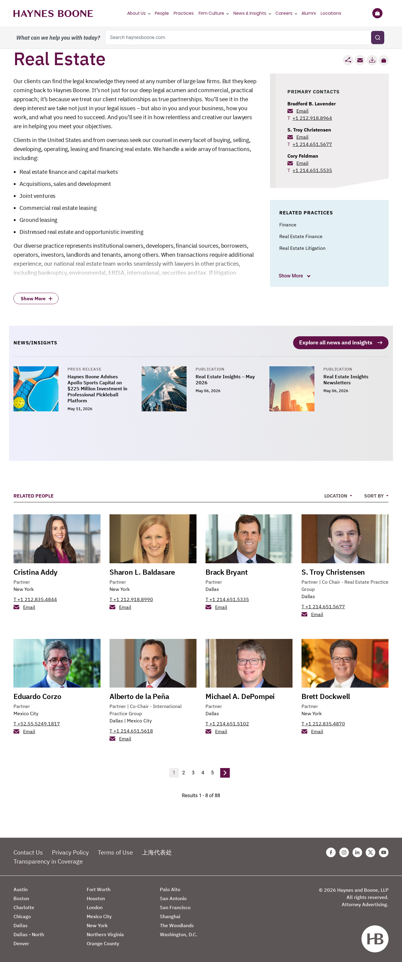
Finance (287, 225)
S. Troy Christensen (309, 130)
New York (24, 588)
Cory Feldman (302, 156)
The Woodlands (177, 925)
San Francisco (175, 907)
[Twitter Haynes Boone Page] (370, 852)
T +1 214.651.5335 (227, 598)
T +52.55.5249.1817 (37, 723)
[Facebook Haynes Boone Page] (331, 852)
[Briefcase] (377, 13)
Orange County (103, 943)
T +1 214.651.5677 (323, 606)
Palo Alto (170, 889)
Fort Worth (98, 889)
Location (336, 495)
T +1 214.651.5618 (131, 730)
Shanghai (170, 916)
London (95, 907)
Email (302, 111)
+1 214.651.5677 (312, 144)
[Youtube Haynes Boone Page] (383, 852)
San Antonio (173, 898)
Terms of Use (115, 852)
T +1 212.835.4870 (323, 723)
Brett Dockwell (326, 695)
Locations (331, 13)
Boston (21, 898)
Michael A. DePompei (240, 695)
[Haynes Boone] (53, 13)
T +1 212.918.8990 (131, 598)
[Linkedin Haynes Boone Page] (357, 852)
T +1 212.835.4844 (35, 598)
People (162, 13)
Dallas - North (29, 934)
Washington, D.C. (178, 934)
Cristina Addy (35, 571)
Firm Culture (211, 13)
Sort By (374, 495)
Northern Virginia (105, 934)
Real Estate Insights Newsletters (345, 379)
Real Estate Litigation (302, 248)
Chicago (22, 916)
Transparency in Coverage (48, 861)
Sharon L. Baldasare (142, 571)
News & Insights (249, 13)
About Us (136, 13)
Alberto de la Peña (139, 695)
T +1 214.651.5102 (227, 723)
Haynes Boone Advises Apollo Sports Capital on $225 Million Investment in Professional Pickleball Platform (97, 388)
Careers (283, 13)
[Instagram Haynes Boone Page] (344, 852)
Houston (96, 898)
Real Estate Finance (300, 236)
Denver (21, 943)
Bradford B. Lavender (311, 104)
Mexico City (26, 713)
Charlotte (24, 907)
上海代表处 (157, 852)
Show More (291, 276)
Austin (21, 889)
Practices (184, 13)
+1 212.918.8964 (312, 118)
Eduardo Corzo (37, 695)
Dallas (212, 588)
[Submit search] (377, 37)
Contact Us (28, 852)
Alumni (309, 13)
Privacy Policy (70, 852)
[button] (384, 60)
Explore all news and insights (335, 341)
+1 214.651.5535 (312, 170)
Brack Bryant (227, 571)
